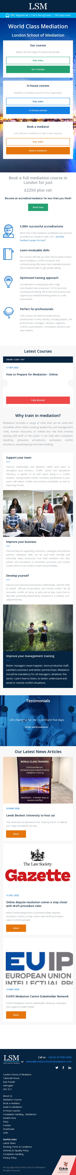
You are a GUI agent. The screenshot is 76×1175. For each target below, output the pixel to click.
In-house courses (11, 1110)
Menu (4, 6)
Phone (71, 6)
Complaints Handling (13, 1154)
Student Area (9, 1118)
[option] (38, 15)
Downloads (8, 1129)
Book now (38, 207)
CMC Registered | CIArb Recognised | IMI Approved (38, 15)
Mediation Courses (12, 1099)
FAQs (5, 1121)
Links (5, 1132)
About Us (7, 1095)
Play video (38, 60)
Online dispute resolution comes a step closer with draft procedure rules (36, 904)
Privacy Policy (10, 1157)
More (16, 833)
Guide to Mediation (12, 1106)
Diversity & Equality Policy (16, 1150)
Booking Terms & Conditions (17, 1146)
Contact (7, 1125)
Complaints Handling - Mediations (19, 1114)
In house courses (38, 110)
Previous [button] (5, 383)
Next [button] (71, 383)
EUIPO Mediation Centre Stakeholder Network (37, 996)
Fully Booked (38, 400)
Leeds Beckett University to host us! (30, 815)
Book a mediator (38, 150)
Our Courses (38, 69)
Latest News (9, 1143)
